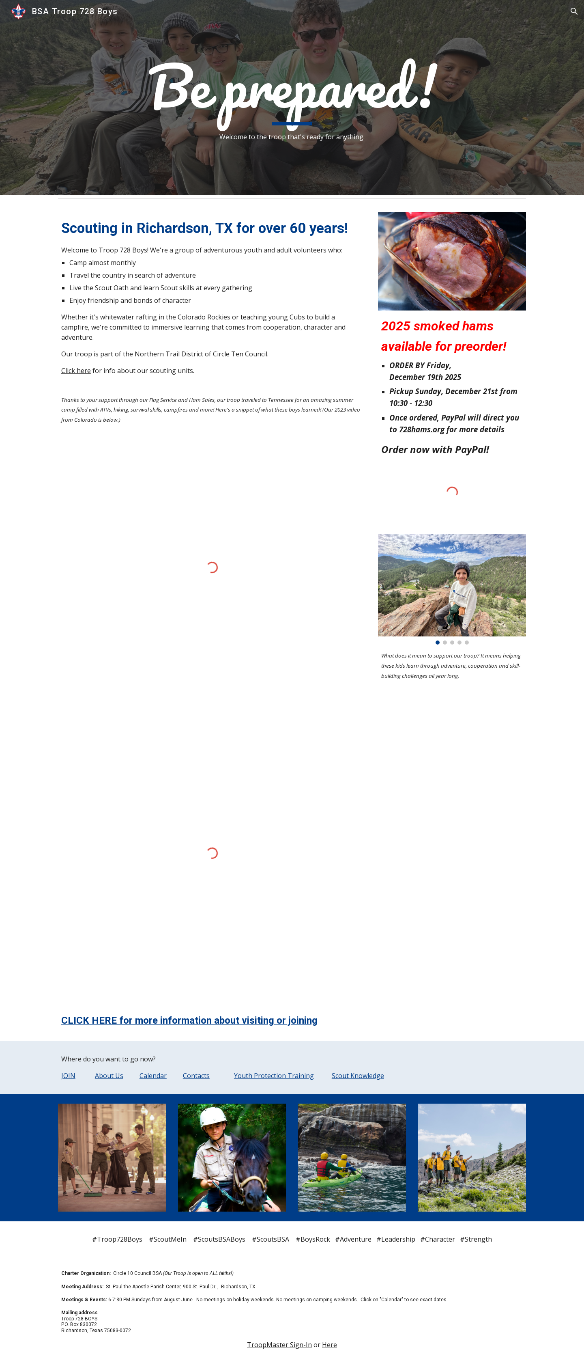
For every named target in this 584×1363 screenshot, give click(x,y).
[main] (292, 97)
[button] (574, 11)
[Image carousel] (452, 589)
